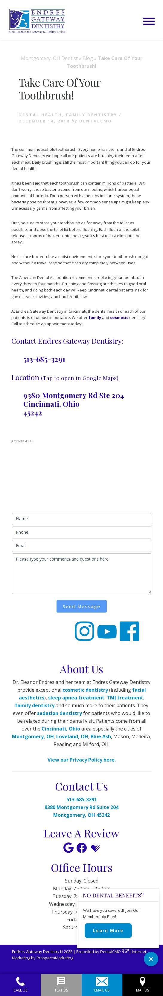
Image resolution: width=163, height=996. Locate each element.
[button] (149, 21)
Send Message (81, 606)
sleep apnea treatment (76, 697)
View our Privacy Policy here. (82, 759)
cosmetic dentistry (85, 690)
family (95, 317)
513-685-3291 (44, 359)
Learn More (108, 930)
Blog (88, 58)
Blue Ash (101, 736)
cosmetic (119, 317)
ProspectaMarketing (54, 957)
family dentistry (34, 705)
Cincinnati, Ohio (61, 728)
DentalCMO (114, 951)
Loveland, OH (72, 736)
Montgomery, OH (33, 736)
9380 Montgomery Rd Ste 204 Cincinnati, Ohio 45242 (73, 403)
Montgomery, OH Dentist (49, 58)
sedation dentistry (59, 713)
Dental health (40, 114)
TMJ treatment (125, 697)
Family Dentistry (91, 114)
